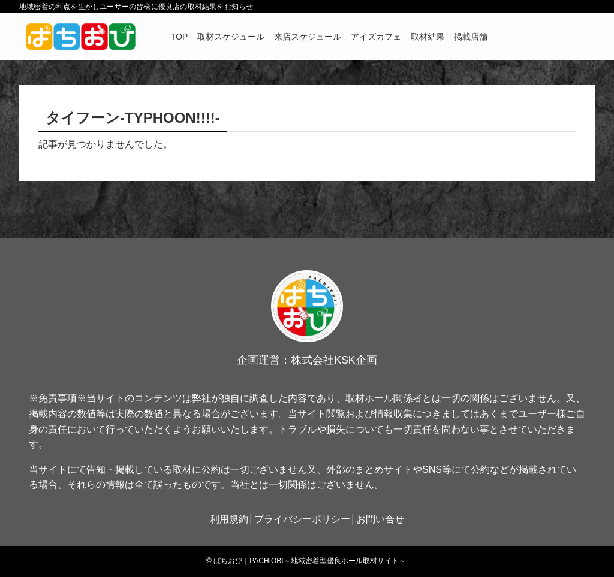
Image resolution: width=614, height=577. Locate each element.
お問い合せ (380, 519)
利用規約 (229, 519)
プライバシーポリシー (302, 519)
